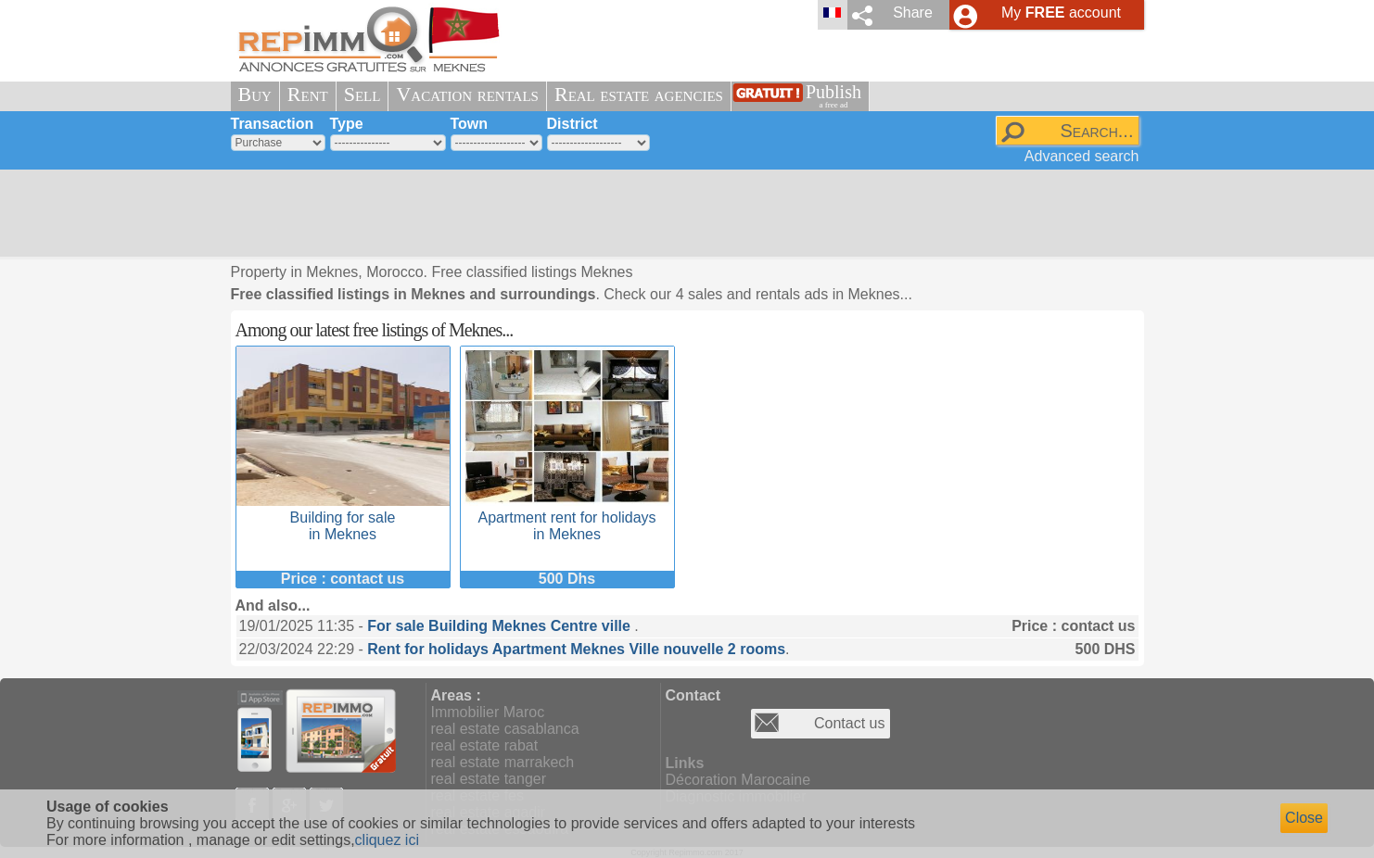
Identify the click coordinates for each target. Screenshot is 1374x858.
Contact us (849, 723)
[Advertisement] (680, 213)
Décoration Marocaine (738, 780)
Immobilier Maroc (488, 712)
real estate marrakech (503, 762)
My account (1061, 12)
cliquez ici (387, 840)
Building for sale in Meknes (343, 517)
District (572, 124)
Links (685, 763)
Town (470, 124)
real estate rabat (485, 745)
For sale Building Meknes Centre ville (500, 626)
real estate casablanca (505, 729)
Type (346, 124)
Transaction (272, 124)
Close (1304, 818)
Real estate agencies (638, 94)
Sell (362, 94)
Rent (307, 94)
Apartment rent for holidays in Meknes (567, 517)
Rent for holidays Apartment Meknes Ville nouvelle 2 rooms (576, 649)
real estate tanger (489, 779)
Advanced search (1081, 156)
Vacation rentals (467, 94)
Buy (255, 94)
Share (913, 12)
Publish (833, 96)
